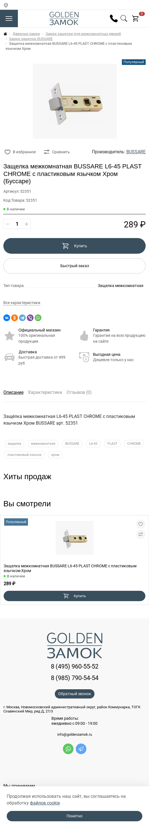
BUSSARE (136, 151)
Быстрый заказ (74, 266)
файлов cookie (45, 803)
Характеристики (45, 392)
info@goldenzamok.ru (74, 735)
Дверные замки (26, 34)
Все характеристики (21, 303)
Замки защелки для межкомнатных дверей (83, 34)
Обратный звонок (74, 693)
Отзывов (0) (79, 392)
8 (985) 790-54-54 (74, 677)
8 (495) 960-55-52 (74, 666)
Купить (74, 246)
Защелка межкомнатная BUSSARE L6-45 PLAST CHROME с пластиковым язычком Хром (70, 568)
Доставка (28, 352)
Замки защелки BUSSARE (31, 39)
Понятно (74, 816)
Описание (13, 392)
